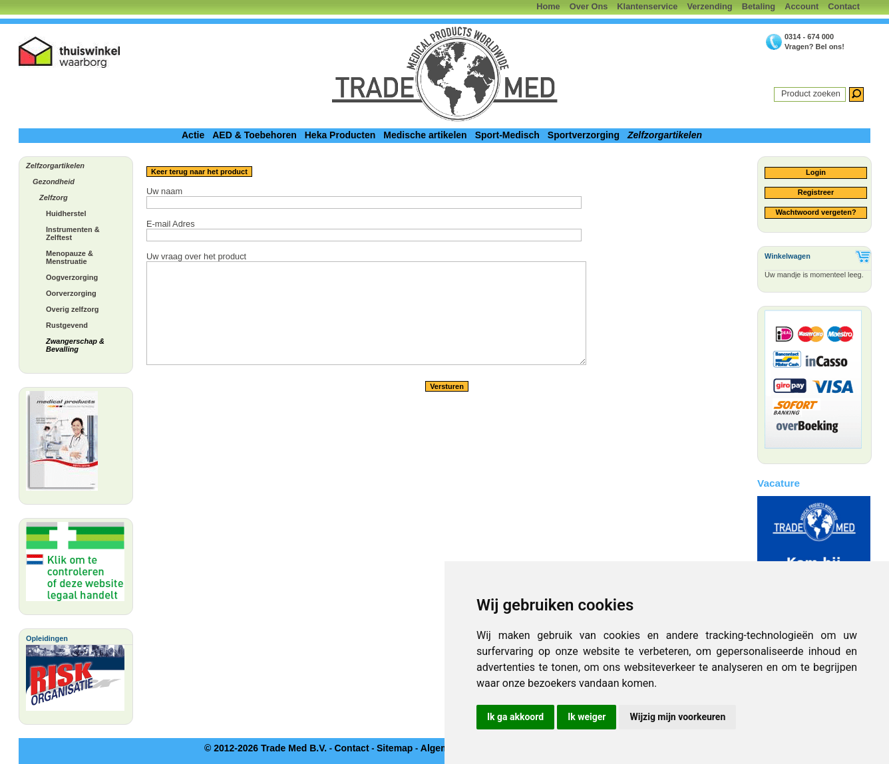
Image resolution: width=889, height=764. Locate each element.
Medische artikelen (424, 135)
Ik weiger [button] (587, 716)
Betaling (758, 6)
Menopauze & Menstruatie (69, 257)
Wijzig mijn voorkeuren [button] (677, 716)
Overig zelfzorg (72, 309)
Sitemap (395, 748)
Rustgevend (67, 325)
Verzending (709, 6)
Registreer (816, 192)
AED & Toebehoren (254, 135)
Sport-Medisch (507, 135)
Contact (844, 6)
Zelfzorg (53, 197)
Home (548, 6)
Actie (193, 135)
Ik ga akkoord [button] (515, 716)
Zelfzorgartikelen (664, 135)
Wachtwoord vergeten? (815, 212)
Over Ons (589, 6)
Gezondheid (54, 182)
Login (816, 172)
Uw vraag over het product (196, 256)
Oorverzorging (71, 293)
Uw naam (164, 191)
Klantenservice (647, 6)
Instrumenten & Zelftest (73, 233)
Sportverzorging (584, 135)
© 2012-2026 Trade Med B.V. (265, 748)
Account (801, 6)
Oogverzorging (72, 277)
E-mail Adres (170, 224)
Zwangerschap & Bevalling (75, 345)
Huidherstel (66, 213)
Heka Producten (340, 135)
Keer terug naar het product (199, 172)
